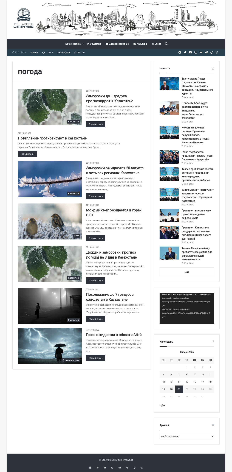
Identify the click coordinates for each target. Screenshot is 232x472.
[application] (187, 308)
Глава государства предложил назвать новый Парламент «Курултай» (197, 156)
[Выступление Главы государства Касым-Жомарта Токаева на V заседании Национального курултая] (169, 83)
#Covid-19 (79, 52)
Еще (187, 272)
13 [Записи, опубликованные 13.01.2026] (171, 382)
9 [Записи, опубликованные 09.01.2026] (194, 374)
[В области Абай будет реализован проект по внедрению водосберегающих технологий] (169, 108)
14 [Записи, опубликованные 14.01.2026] (179, 382)
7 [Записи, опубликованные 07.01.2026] (179, 374)
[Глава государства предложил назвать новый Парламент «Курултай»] (169, 157)
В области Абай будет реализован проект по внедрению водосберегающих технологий (195, 110)
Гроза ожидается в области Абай (114, 335)
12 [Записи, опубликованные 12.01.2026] (163, 382)
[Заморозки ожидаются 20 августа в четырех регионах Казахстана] (50, 179)
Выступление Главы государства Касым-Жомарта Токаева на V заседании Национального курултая (197, 86)
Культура (140, 44)
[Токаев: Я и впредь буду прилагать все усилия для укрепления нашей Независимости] (169, 253)
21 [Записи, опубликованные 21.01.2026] (179, 389)
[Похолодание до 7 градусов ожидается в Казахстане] (50, 306)
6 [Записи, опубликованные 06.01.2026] (171, 374)
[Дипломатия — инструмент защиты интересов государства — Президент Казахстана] (169, 194)
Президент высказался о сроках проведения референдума (196, 214)
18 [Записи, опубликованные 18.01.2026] (210, 382)
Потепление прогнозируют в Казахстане (52, 138)
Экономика (73, 44)
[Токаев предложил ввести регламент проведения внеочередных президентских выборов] (169, 174)
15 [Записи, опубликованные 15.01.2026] (187, 382)
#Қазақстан (63, 52)
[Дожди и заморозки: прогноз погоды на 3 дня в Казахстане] (50, 264)
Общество (94, 44)
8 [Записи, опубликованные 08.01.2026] (186, 374)
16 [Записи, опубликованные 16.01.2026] (194, 382)
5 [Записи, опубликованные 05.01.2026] (163, 374)
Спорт (156, 44)
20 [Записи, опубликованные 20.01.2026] (171, 389)
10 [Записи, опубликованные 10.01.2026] (202, 374)
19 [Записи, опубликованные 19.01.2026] (163, 389)
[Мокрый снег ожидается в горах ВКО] (50, 221)
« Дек (162, 405)
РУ (50, 52)
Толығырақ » (96, 124)
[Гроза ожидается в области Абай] (50, 346)
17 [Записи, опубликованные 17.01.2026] (202, 382)
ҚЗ (43, 52)
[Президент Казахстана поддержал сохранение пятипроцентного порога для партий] (169, 232)
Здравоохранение (117, 44)
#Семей (34, 52)
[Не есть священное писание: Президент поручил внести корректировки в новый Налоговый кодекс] (169, 132)
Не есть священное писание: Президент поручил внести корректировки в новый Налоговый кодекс (195, 135)
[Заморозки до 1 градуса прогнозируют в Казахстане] (50, 107)
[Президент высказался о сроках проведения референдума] (169, 215)
